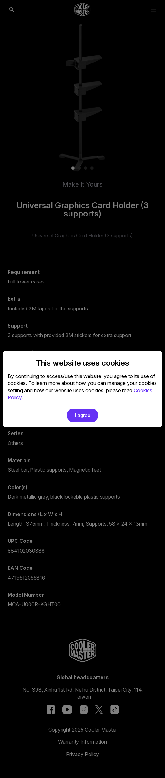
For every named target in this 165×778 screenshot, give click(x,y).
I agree (82, 415)
